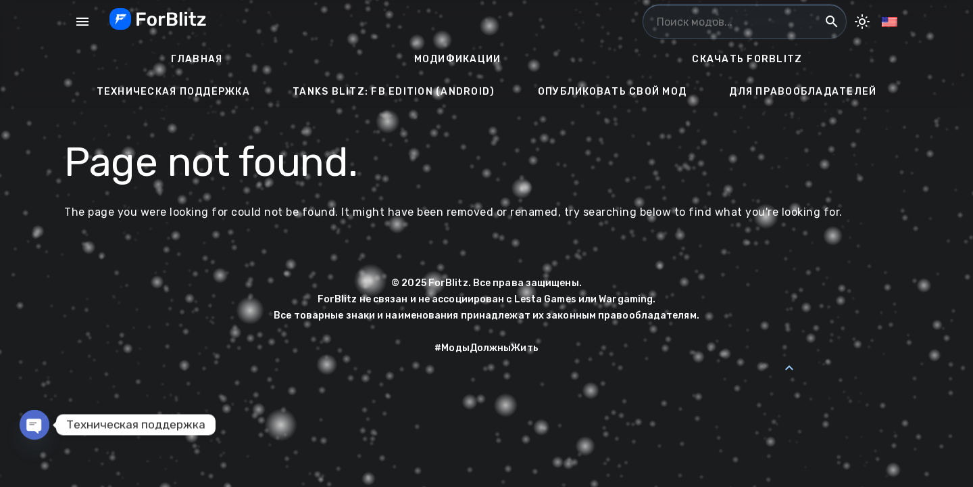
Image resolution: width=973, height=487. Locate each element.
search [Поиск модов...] (832, 22)
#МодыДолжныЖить (486, 348)
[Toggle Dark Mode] (862, 21)
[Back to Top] (789, 368)
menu (82, 22)
